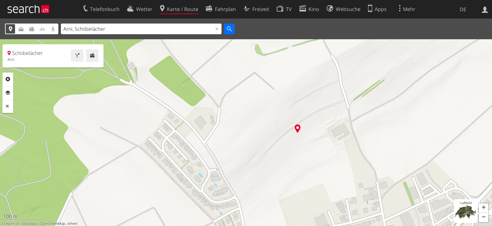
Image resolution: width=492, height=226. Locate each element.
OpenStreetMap (52, 223)
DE (463, 9)
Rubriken (8, 79)
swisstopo (29, 223)
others (72, 223)
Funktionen (8, 106)
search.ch (11, 223)
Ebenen (8, 93)
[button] (483, 208)
